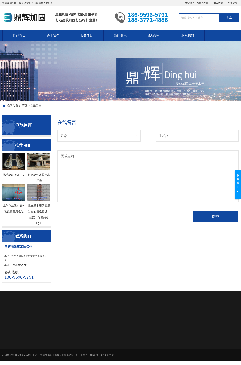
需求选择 (68, 156)
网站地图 (189, 3)
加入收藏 (218, 3)
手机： (164, 136)
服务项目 (86, 35)
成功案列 (154, 35)
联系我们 (187, 35)
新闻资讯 (120, 35)
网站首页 (19, 35)
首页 (24, 105)
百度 (199, 3)
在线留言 (232, 3)
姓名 (64, 136)
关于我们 (53, 35)
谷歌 (205, 3)
